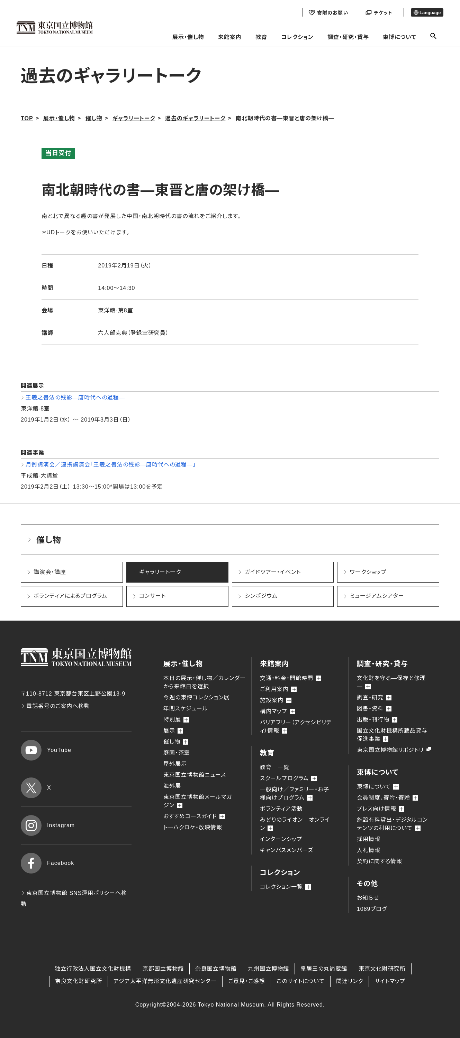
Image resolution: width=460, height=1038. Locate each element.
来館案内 (230, 37)
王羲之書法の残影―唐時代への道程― (75, 397)
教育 (261, 37)
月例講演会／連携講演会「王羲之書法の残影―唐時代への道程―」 (111, 465)
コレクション (297, 37)
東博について (399, 37)
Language (427, 12)
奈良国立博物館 (215, 969)
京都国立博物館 (163, 969)
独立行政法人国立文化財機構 (93, 969)
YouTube (46, 750)
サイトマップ (390, 981)
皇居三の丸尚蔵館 (323, 969)
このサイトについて (301, 981)
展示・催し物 (188, 37)
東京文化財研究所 (382, 969)
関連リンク (349, 981)
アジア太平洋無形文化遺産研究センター (165, 981)
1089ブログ (372, 909)
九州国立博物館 (268, 969)
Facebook (47, 863)
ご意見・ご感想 (246, 981)
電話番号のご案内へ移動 (55, 706)
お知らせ (368, 898)
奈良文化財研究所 (78, 981)
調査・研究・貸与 (348, 37)
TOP (27, 118)
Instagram (48, 825)
